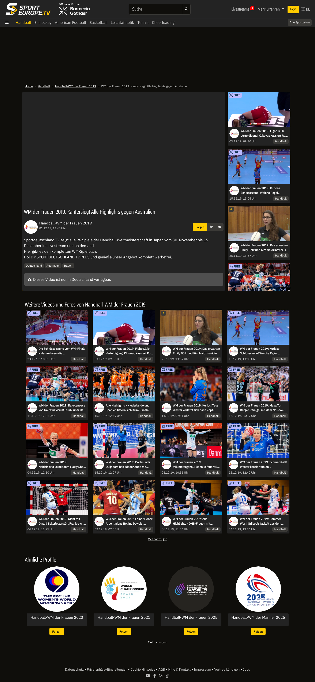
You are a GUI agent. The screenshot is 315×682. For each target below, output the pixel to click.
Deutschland (34, 265)
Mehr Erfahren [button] (269, 9)
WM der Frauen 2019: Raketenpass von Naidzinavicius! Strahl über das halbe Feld (62, 408)
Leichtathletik (122, 22)
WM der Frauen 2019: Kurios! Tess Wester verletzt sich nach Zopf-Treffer (195, 408)
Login (293, 9)
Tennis (143, 22)
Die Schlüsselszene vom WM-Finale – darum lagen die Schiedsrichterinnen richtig (62, 351)
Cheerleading (163, 22)
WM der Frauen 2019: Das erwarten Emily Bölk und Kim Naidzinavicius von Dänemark (264, 247)
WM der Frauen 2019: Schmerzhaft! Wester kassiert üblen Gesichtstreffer (263, 464)
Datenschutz (75, 669)
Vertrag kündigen (227, 669)
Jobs (246, 669)
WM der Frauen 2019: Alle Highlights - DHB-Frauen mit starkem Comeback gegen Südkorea (196, 521)
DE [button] (305, 9)
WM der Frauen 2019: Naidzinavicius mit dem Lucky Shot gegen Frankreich (62, 464)
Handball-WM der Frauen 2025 (191, 617)
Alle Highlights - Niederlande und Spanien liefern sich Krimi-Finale (127, 408)
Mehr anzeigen (157, 539)
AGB (162, 669)
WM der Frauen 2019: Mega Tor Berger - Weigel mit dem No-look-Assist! (262, 408)
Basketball (98, 22)
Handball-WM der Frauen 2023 (56, 617)
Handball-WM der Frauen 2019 (75, 86)
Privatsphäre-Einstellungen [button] (107, 669)
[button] (211, 227)
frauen (68, 265)
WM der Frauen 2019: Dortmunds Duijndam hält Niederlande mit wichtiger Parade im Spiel (128, 464)
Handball (23, 22)
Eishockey (43, 22)
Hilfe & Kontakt (179, 669)
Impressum (203, 669)
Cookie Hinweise (143, 669)
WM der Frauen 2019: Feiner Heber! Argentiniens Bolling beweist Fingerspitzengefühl (129, 521)
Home (29, 86)
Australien (53, 265)
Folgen (200, 227)
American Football (70, 22)
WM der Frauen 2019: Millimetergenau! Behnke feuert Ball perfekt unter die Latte (196, 464)
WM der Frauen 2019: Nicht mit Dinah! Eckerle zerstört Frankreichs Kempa (62, 521)
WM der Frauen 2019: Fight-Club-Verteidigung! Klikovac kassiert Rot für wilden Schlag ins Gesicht (263, 133)
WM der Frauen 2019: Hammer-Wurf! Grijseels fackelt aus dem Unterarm (261, 521)
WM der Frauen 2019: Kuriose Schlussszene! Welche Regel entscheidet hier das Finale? (260, 190)
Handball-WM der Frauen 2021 (124, 617)
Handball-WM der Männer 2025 (258, 617)
